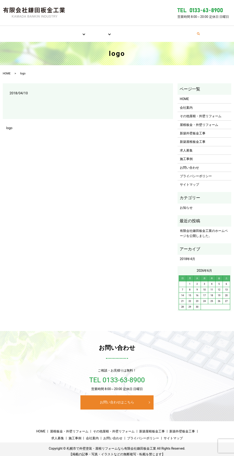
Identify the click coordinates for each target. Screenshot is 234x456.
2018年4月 (187, 254)
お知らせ (186, 203)
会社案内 (163, 31)
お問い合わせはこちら (117, 398)
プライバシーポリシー (196, 172)
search (210, 31)
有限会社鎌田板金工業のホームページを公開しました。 (204, 229)
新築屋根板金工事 (192, 137)
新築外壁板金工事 (192, 129)
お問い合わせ (188, 31)
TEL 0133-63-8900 (117, 376)
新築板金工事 (94, 31)
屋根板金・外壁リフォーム (199, 120)
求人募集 (118, 31)
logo (9, 123)
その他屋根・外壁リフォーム (200, 112)
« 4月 (184, 266)
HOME (30, 31)
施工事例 (140, 31)
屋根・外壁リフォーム (61, 31)
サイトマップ (189, 180)
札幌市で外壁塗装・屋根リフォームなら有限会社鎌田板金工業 (111, 444)
